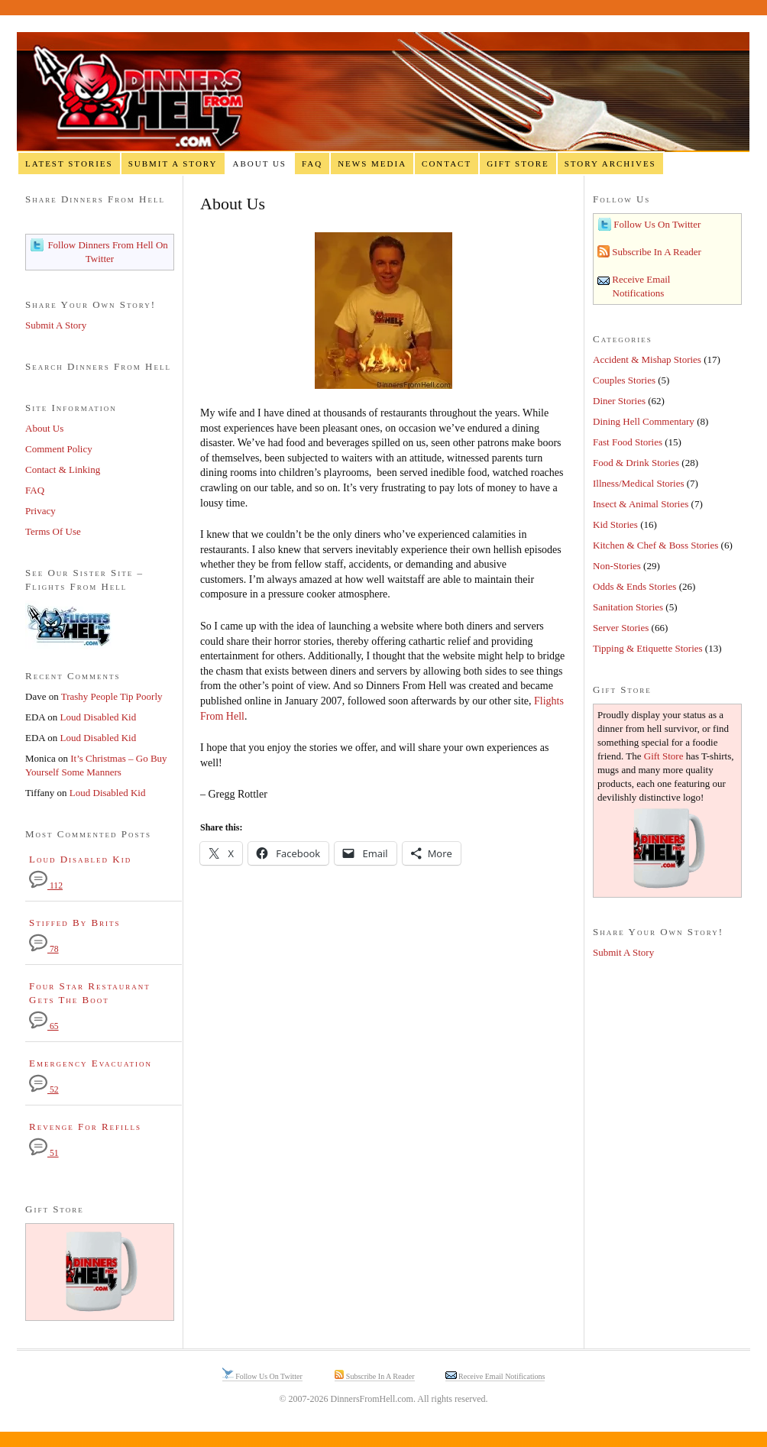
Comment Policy (58, 449)
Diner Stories (619, 400)
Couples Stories (624, 380)
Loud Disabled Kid (98, 717)
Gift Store (518, 163)
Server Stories (621, 627)
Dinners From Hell (383, 92)
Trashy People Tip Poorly (112, 696)
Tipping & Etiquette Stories (648, 648)
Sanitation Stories (628, 607)
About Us (259, 163)
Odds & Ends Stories (634, 586)
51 (44, 1153)
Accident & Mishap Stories (647, 359)
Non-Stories (617, 565)
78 (44, 949)
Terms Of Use (53, 531)
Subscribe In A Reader (655, 251)
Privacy (40, 510)
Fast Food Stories (627, 442)
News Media (372, 163)
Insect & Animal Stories (640, 504)
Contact (446, 163)
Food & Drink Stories (636, 462)
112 (46, 886)
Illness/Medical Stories (638, 483)
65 (44, 1026)
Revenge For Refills (85, 1126)
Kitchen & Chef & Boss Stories (655, 545)
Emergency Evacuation (90, 1063)
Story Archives (610, 163)
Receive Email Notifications (501, 1376)
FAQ (312, 163)
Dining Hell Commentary (643, 421)
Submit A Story (173, 163)
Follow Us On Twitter (656, 224)
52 (44, 1090)
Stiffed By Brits (75, 922)
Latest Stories (69, 163)
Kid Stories (615, 524)
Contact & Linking (62, 469)
